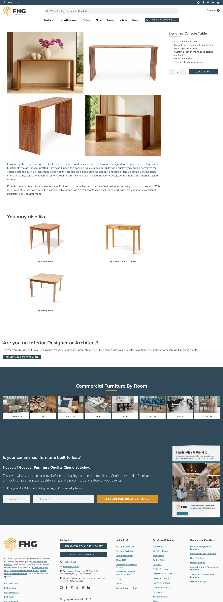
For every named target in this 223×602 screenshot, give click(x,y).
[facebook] (203, 3)
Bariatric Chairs (160, 551)
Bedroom (70, 416)
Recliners (157, 592)
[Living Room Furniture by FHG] (16, 397)
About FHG (121, 560)
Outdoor (98, 416)
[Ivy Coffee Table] (45, 239)
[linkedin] (218, 3)
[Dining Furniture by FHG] (43, 397)
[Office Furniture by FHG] (180, 397)
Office (180, 416)
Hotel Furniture (197, 558)
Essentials (207, 416)
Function (152, 416)
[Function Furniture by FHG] (152, 397)
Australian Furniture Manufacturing (125, 573)
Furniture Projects (124, 551)
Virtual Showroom (124, 555)
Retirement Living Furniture (203, 553)
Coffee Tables (159, 560)
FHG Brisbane (11, 583)
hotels (36, 570)
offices (43, 570)
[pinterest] (208, 3)
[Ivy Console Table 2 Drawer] (123, 239)
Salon (125, 416)
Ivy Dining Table (45, 310)
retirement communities (21, 570)
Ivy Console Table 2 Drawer (123, 261)
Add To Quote (203, 72)
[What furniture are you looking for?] (111, 11)
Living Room (16, 416)
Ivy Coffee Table (45, 261)
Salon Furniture (160, 596)
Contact (119, 583)
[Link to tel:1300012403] (5, 2)
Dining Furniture (160, 569)
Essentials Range (161, 578)
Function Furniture (161, 583)
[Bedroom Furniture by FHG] (70, 397)
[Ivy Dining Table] (45, 288)
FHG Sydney (10, 588)
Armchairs (158, 546)
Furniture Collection (125, 546)
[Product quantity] (177, 72)
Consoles (157, 564)
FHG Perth (9, 597)
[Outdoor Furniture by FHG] (98, 397)
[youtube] (213, 3)
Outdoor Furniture (161, 587)
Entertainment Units (162, 573)
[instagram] (198, 3)
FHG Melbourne (11, 592)
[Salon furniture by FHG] (125, 397)
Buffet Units (158, 555)
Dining (43, 416)
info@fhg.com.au (71, 566)
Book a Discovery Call (126, 588)
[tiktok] (77, 587)
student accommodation (15, 573)
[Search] (47, 11)
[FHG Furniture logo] (14, 7)
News (118, 579)
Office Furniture (197, 562)
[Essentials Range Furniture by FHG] (207, 397)
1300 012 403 (69, 562)
